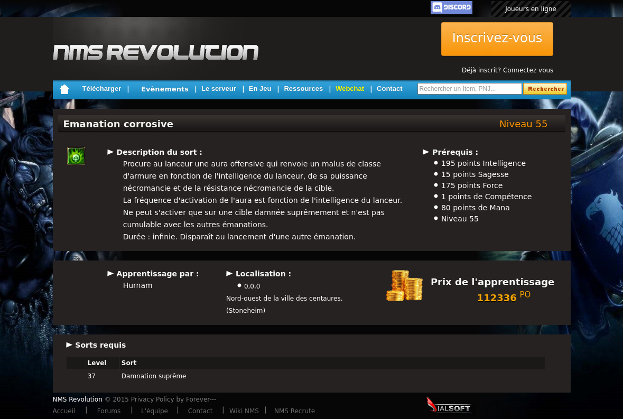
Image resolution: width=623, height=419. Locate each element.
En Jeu (260, 88)
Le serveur (218, 88)
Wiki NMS (244, 411)
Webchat (350, 88)
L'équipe (154, 411)
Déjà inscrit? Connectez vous (507, 70)
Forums (108, 411)
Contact (389, 88)
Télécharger (102, 88)
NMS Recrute (294, 411)
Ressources (303, 88)
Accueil (64, 411)
